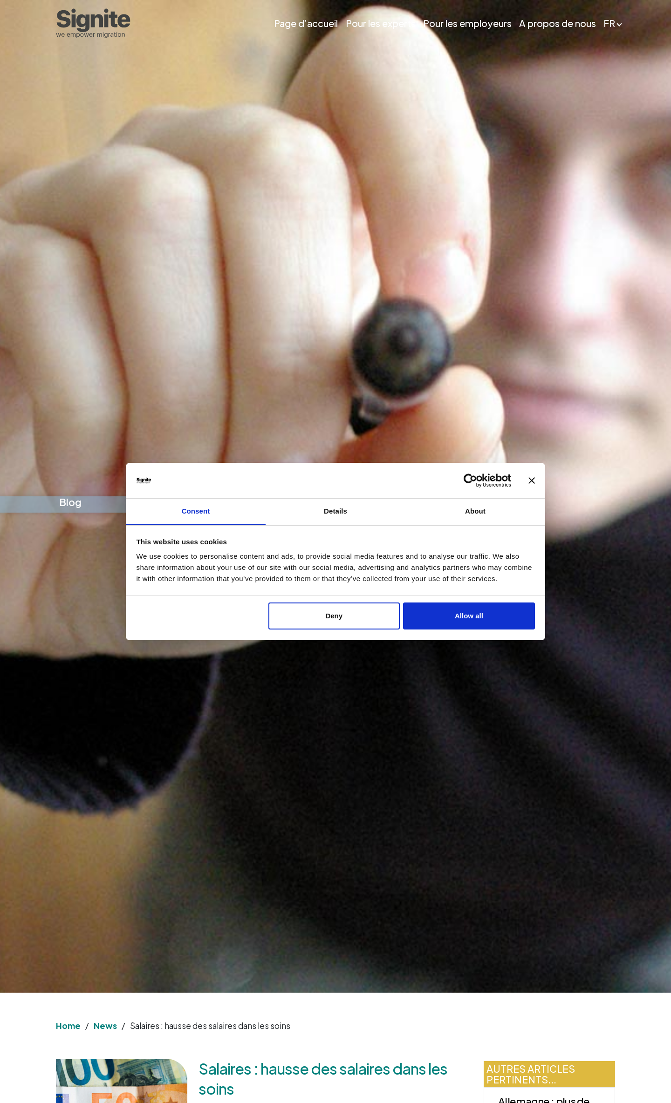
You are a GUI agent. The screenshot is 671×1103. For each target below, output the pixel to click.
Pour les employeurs (467, 23)
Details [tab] (335, 511)
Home (68, 1026)
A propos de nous (557, 23)
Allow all (469, 616)
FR (609, 23)
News (105, 1026)
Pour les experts (381, 23)
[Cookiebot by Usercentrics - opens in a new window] (470, 480)
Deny (333, 616)
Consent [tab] (196, 511)
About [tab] (475, 511)
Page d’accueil (306, 23)
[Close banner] (531, 480)
